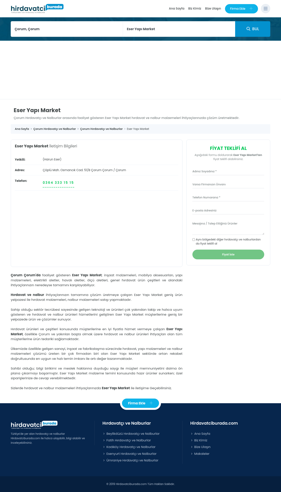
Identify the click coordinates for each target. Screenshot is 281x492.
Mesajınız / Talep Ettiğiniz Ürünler (214, 223)
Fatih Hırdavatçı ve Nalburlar (126, 440)
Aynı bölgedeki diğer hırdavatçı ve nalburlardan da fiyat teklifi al (228, 242)
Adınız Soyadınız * (204, 171)
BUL (252, 29)
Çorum (107, 170)
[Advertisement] (140, 70)
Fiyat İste (228, 254)
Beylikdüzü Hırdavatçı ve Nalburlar (131, 433)
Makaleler (199, 454)
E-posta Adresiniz (204, 210)
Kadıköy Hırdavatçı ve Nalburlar (129, 447)
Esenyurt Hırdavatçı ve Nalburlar (129, 454)
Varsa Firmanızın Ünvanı (209, 184)
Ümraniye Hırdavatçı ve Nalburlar (130, 460)
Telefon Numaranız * (206, 197)
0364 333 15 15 (58, 182)
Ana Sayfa (176, 8)
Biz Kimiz (194, 8)
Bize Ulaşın (213, 8)
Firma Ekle (241, 8)
